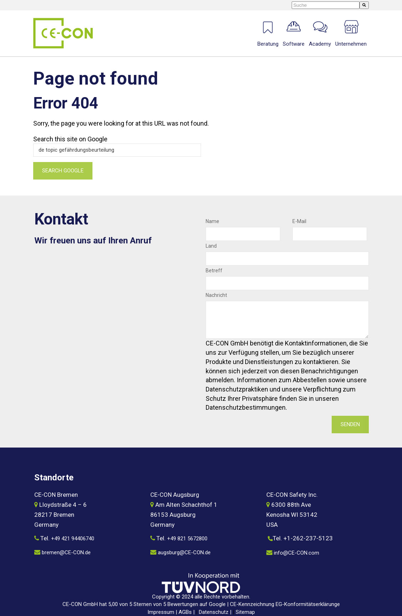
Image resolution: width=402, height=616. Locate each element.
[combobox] (326, 5)
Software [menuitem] (294, 44)
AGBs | (187, 612)
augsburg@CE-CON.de (184, 552)
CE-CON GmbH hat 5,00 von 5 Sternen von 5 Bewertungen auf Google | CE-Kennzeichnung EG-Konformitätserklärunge (201, 604)
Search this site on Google (70, 139)
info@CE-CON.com (296, 553)
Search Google (63, 170)
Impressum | (163, 612)
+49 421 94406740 (72, 538)
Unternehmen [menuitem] (351, 44)
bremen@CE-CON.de (66, 552)
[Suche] (364, 5)
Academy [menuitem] (320, 44)
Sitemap (245, 612)
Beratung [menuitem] (267, 44)
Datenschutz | (216, 612)
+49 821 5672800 (187, 538)
